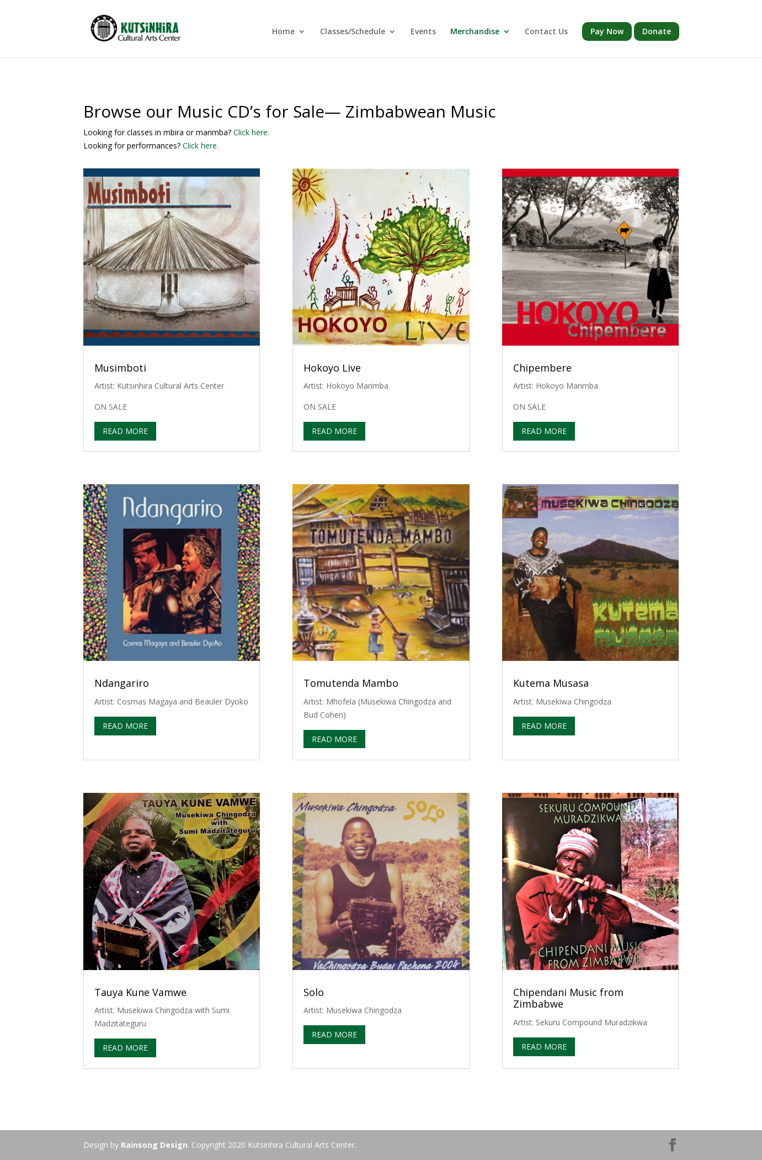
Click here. (251, 132)
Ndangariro (121, 683)
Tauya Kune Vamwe (140, 992)
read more (125, 431)
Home (283, 32)
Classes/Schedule (352, 32)
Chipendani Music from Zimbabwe (568, 998)
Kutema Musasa (551, 683)
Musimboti (120, 367)
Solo (313, 992)
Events (423, 32)
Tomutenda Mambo (350, 683)
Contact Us (546, 32)
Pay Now (607, 31)
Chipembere (542, 367)
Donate (656, 31)
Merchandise (474, 32)
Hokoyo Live (332, 367)
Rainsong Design (154, 1145)
